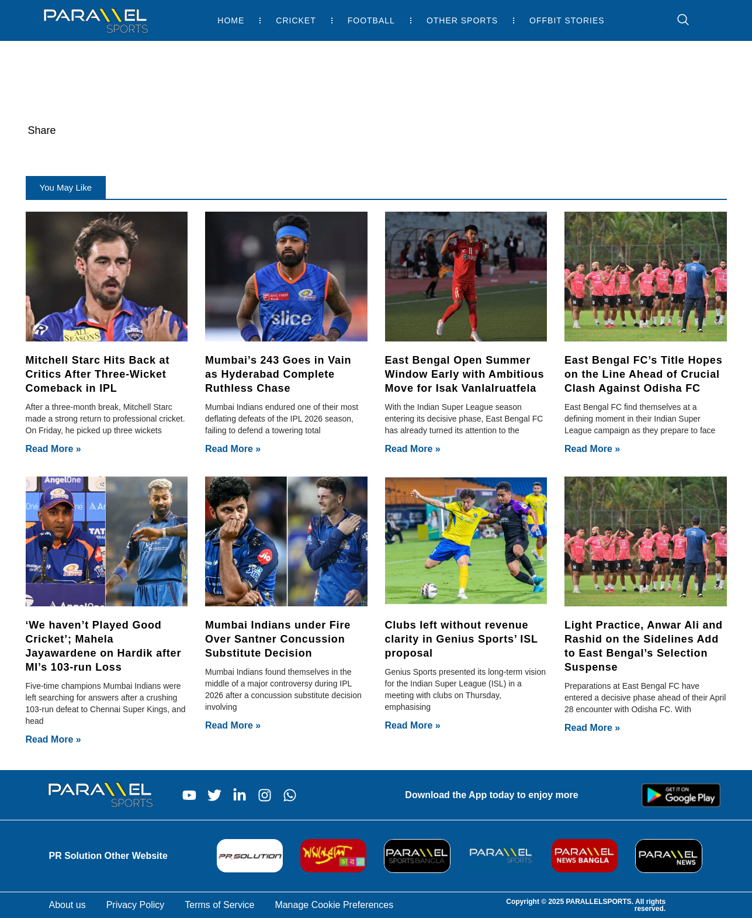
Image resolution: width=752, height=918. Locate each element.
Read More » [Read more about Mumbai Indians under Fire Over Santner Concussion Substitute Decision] (233, 725)
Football (371, 20)
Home (230, 20)
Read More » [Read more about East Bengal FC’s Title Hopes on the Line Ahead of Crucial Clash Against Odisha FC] (592, 449)
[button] (66, 187)
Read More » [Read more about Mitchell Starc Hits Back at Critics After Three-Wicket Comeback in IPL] (53, 449)
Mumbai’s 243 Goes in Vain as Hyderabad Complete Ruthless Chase (278, 374)
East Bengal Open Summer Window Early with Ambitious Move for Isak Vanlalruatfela (465, 374)
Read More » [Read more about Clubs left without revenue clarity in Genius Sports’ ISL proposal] (413, 725)
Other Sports (462, 20)
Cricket (296, 20)
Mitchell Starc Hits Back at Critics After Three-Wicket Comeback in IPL (98, 374)
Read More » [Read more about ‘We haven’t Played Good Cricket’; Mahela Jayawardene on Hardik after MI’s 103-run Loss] (53, 739)
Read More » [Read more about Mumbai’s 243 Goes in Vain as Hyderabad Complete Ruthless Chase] (233, 449)
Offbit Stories (567, 20)
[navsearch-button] (677, 20)
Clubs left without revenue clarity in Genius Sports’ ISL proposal (461, 639)
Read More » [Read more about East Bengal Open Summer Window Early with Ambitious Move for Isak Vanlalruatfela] (413, 449)
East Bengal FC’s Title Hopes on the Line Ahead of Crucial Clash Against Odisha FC (643, 374)
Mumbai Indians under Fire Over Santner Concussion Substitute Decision (278, 639)
